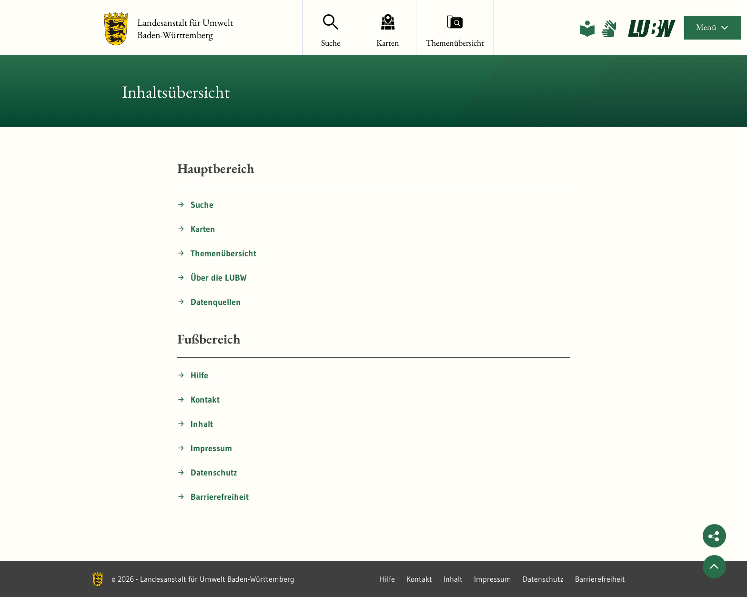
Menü (712, 26)
